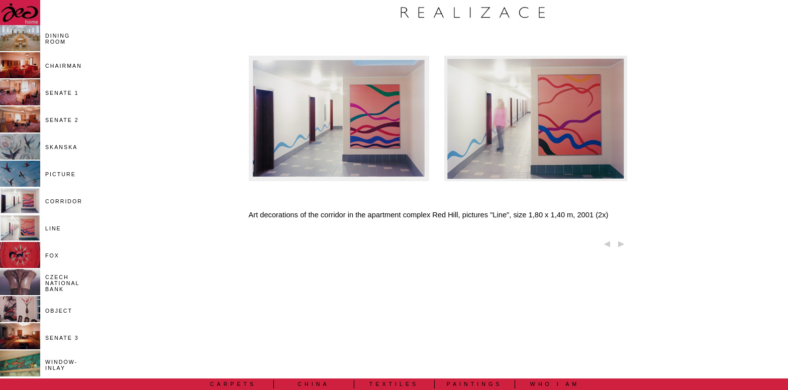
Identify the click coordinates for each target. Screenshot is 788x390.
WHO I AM (554, 384)
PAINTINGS (475, 384)
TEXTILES (394, 384)
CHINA (313, 384)
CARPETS (233, 384)
